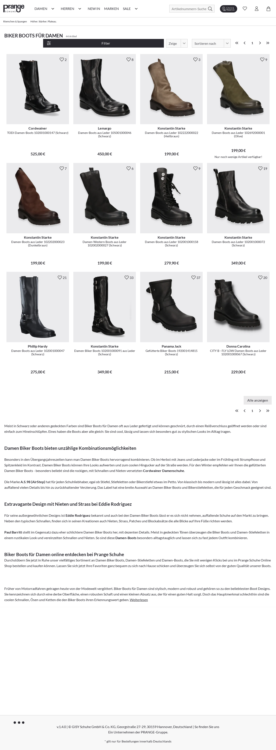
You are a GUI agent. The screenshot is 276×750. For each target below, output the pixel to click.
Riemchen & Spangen (15, 21)
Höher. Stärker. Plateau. (43, 21)
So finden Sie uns (206, 726)
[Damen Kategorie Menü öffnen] (53, 8)
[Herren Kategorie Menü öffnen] (79, 8)
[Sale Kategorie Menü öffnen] (136, 8)
